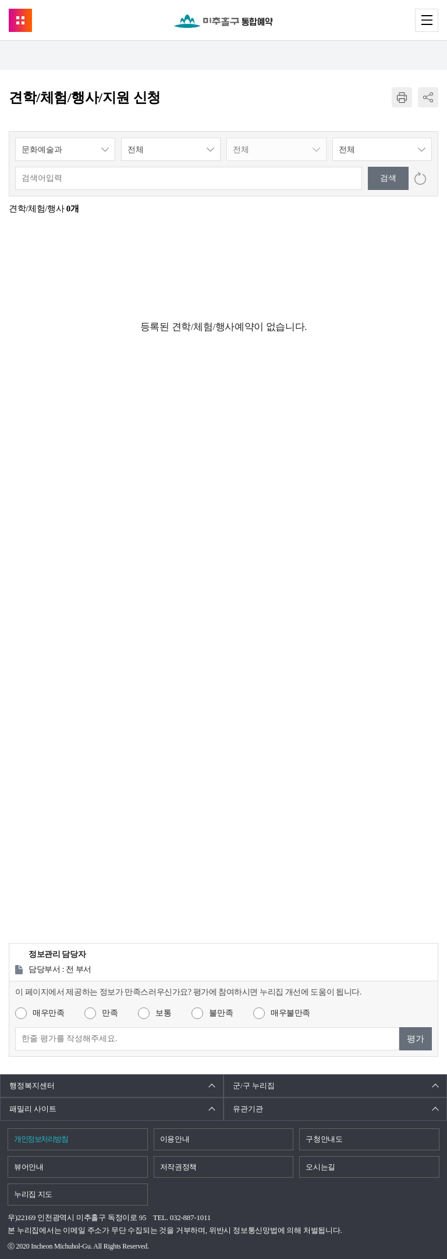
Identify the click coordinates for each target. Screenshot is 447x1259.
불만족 (221, 1013)
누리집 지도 (33, 1194)
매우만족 (48, 1013)
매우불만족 (290, 1013)
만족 (110, 1013)
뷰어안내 (29, 1167)
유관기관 (248, 1108)
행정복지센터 (32, 1085)
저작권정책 (178, 1167)
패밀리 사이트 (32, 1108)
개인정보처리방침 (41, 1139)
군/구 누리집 (254, 1085)
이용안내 (175, 1139)
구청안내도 (324, 1139)
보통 (163, 1013)
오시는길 (320, 1167)
